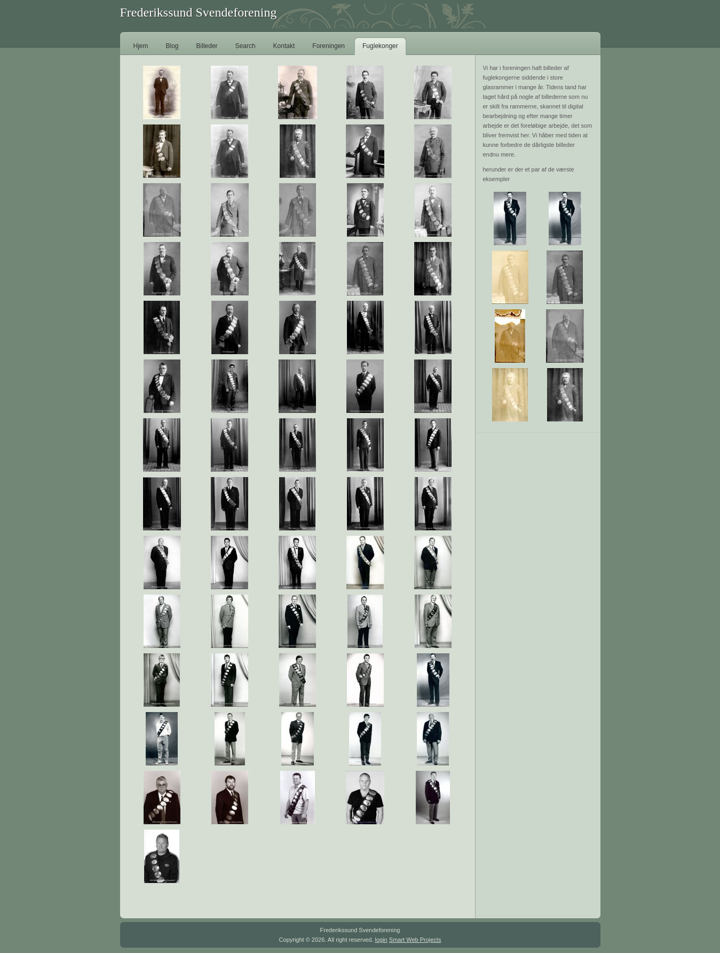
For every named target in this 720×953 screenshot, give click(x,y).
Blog (172, 46)
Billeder (207, 46)
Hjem (140, 46)
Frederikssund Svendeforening (198, 12)
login (381, 939)
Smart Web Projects (415, 939)
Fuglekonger (380, 46)
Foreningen (328, 46)
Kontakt (284, 46)
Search (245, 46)
